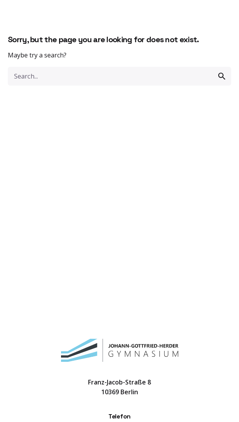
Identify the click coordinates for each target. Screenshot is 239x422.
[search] (221, 76)
